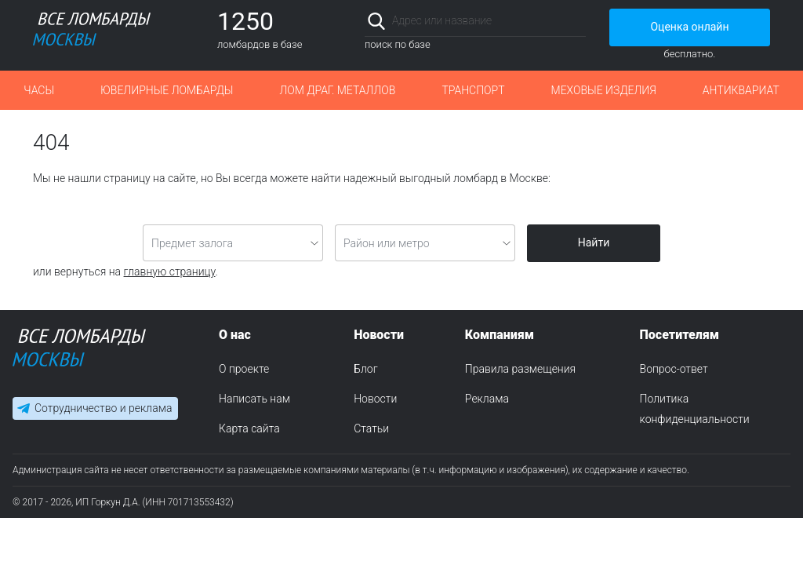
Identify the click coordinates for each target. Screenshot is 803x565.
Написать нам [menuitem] (254, 398)
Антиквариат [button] (741, 90)
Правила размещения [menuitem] (520, 369)
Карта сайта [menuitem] (249, 428)
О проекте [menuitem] (244, 369)
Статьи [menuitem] (371, 428)
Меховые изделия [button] (603, 90)
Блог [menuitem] (365, 369)
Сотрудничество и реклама (103, 408)
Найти (594, 242)
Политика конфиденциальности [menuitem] (695, 408)
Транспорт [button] (472, 90)
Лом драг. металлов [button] (337, 90)
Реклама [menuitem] (487, 398)
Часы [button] (39, 90)
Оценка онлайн (689, 26)
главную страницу (170, 271)
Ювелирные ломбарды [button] (166, 90)
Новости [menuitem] (375, 398)
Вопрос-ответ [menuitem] (674, 369)
